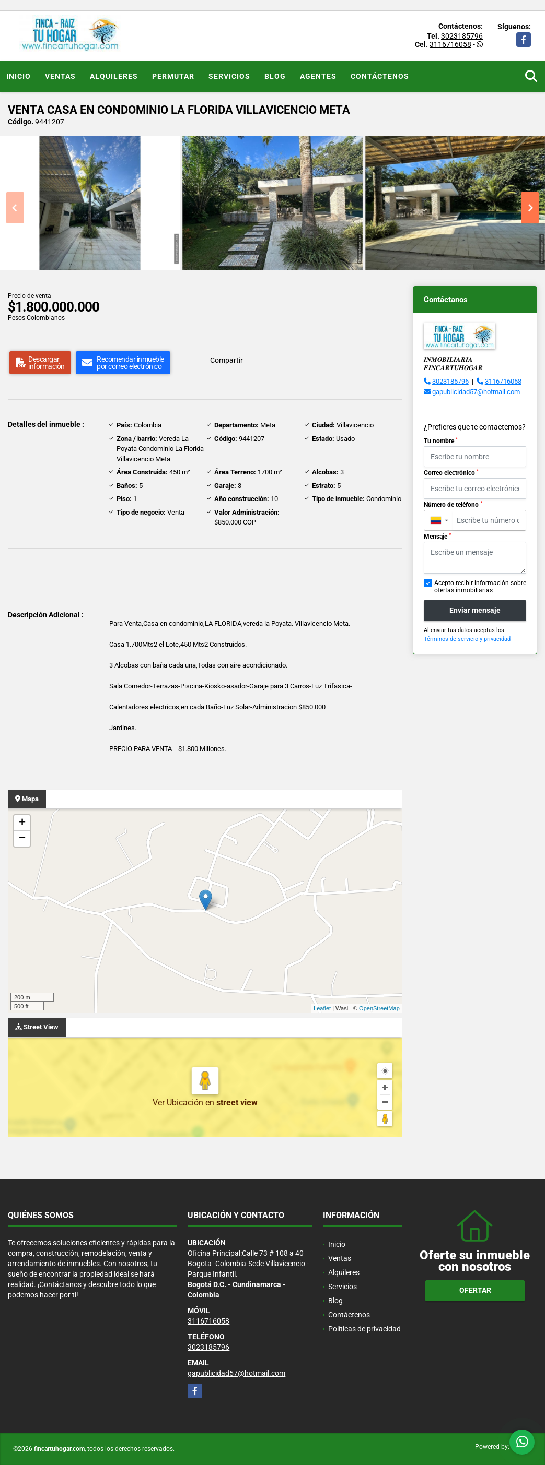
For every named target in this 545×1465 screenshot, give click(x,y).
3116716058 (450, 44)
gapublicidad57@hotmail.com (476, 392)
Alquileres (114, 76)
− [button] (22, 839)
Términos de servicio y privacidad (467, 639)
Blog (275, 76)
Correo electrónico (451, 473)
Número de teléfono (453, 505)
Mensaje (437, 536)
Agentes (318, 76)
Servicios (229, 76)
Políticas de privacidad (364, 1329)
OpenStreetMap (379, 1008)
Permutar (173, 76)
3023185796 (462, 36)
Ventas (60, 76)
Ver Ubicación (179, 1102)
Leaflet (322, 1008)
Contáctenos (380, 76)
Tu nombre (441, 441)
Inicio (18, 76)
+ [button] (22, 823)
